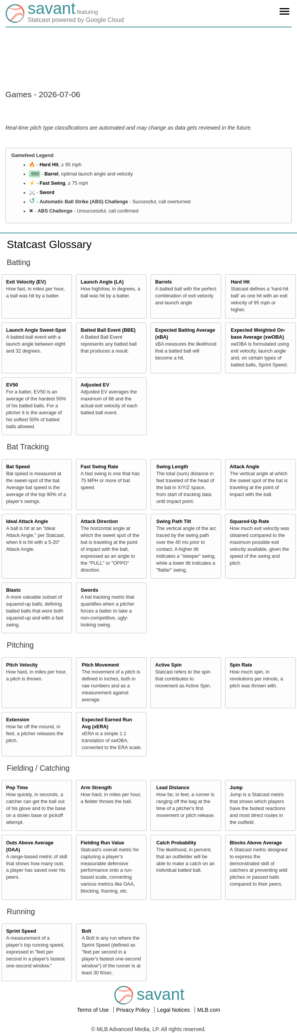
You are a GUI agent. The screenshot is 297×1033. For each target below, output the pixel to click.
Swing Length (172, 466)
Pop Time (17, 787)
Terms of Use (93, 1010)
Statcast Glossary (49, 244)
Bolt (86, 931)
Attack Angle (244, 466)
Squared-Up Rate (249, 521)
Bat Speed (18, 466)
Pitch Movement (100, 665)
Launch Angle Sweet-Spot (36, 330)
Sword (46, 192)
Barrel (51, 174)
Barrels (163, 282)
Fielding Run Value (102, 843)
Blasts (13, 590)
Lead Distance (172, 787)
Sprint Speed (21, 931)
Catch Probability (176, 843)
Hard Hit (48, 164)
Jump (236, 787)
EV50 (12, 385)
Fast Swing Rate (99, 466)
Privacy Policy (133, 1010)
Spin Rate (241, 665)
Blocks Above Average (256, 843)
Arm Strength (95, 787)
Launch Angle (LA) (101, 282)
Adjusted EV (94, 385)
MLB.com (208, 1010)
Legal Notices (174, 1010)
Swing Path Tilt (173, 521)
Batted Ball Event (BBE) (107, 330)
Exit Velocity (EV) (26, 282)
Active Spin (168, 665)
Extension (17, 719)
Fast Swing (52, 183)
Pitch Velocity (22, 665)
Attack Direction (99, 521)
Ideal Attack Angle (27, 521)
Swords (89, 590)
